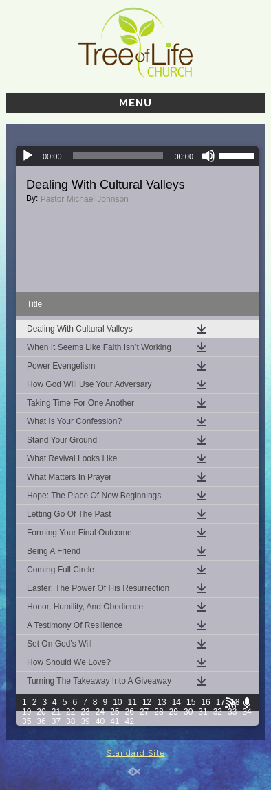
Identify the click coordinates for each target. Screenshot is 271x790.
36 (40, 721)
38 (70, 721)
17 (220, 702)
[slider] (118, 155)
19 (26, 712)
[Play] (27, 156)
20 (40, 712)
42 (129, 721)
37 (56, 721)
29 (173, 712)
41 (114, 721)
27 (144, 712)
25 (114, 712)
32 (217, 712)
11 (132, 702)
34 (246, 712)
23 (84, 712)
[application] (137, 156)
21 (56, 712)
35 (26, 721)
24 (100, 712)
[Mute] (208, 156)
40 (100, 721)
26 (129, 712)
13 (161, 702)
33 (232, 712)
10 (117, 702)
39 (84, 721)
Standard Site (136, 753)
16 (205, 702)
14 (176, 702)
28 (158, 712)
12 (146, 702)
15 (190, 702)
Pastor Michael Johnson (85, 199)
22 (70, 712)
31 (202, 712)
